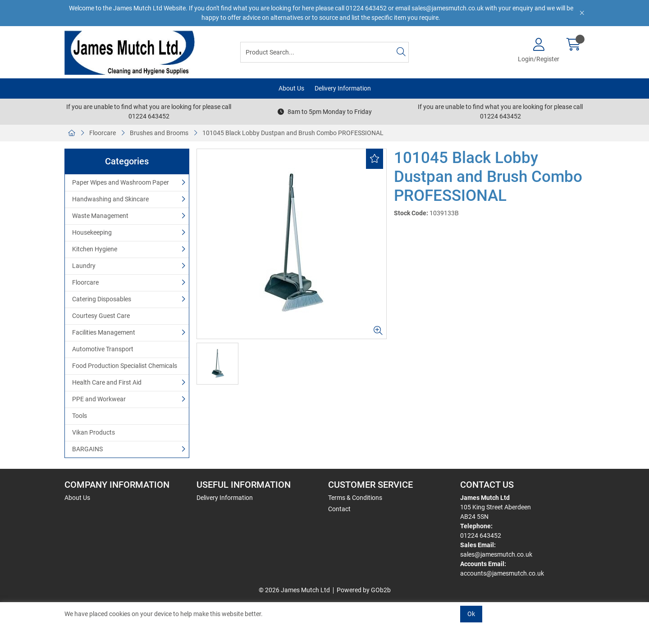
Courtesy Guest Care (101, 315)
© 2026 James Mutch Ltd (294, 590)
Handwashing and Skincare (110, 199)
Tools (79, 415)
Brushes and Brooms (159, 132)
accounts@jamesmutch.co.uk (502, 573)
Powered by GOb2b (364, 590)
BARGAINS (87, 449)
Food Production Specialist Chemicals (124, 365)
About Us (291, 88)
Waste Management (100, 215)
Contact (339, 509)
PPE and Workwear (99, 399)
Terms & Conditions (355, 497)
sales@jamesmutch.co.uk (496, 554)
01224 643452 (480, 535)
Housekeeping (92, 232)
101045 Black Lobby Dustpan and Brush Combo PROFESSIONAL (293, 132)
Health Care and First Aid (107, 382)
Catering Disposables (101, 299)
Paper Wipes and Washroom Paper (120, 182)
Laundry (84, 265)
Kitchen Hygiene (94, 249)
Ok (471, 613)
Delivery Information (343, 88)
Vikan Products (93, 432)
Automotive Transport (102, 349)
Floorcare (102, 132)
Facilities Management (103, 332)
